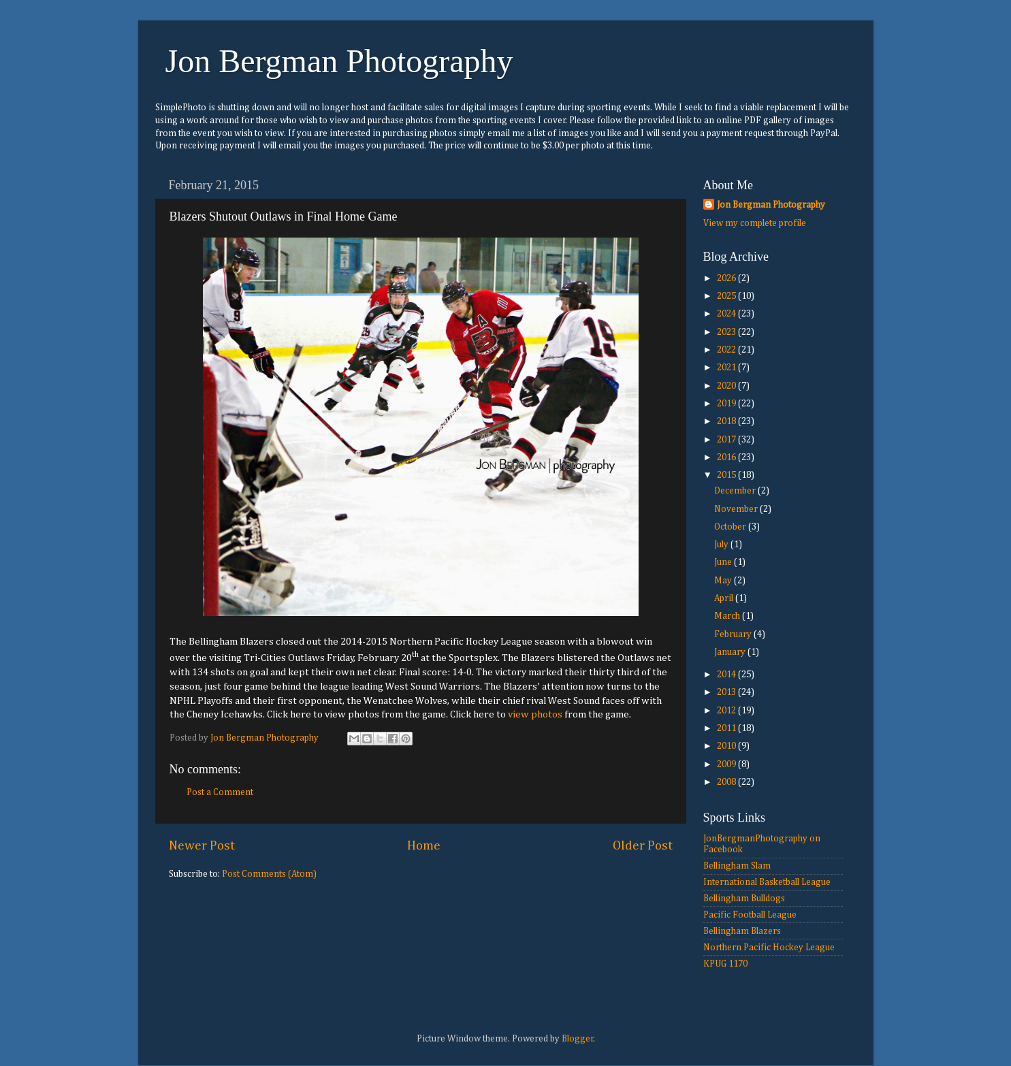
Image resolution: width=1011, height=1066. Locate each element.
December (736, 491)
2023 (727, 332)
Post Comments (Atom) (269, 874)
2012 (727, 710)
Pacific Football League (750, 915)
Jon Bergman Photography (339, 61)
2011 (727, 728)
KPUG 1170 (725, 964)
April (724, 598)
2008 (727, 782)
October (731, 527)
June (724, 562)
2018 (727, 421)
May (724, 580)
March (728, 616)
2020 (727, 386)
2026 (727, 278)
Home (423, 845)
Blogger (578, 1039)
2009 (727, 764)
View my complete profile (754, 223)
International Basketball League (767, 882)
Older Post (643, 845)
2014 (727, 674)
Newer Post (202, 845)
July (722, 544)
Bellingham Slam (737, 866)
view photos (535, 714)
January (731, 652)
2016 (727, 457)
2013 (727, 692)
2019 (727, 403)
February (734, 634)
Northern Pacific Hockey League (769, 947)
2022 (727, 350)
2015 (727, 475)
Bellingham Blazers (742, 931)
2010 (727, 746)
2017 (727, 440)
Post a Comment (220, 792)
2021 (727, 367)
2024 (727, 314)
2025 (727, 296)
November (737, 509)
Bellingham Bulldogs (744, 898)
